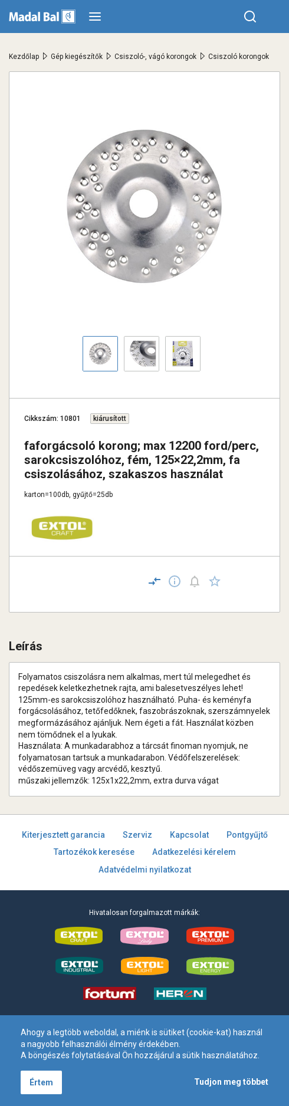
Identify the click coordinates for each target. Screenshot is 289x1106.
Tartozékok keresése (94, 852)
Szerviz (137, 835)
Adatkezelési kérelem (194, 852)
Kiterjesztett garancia (63, 835)
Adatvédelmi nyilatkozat (144, 869)
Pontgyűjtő (247, 835)
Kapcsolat (189, 835)
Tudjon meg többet (231, 1082)
